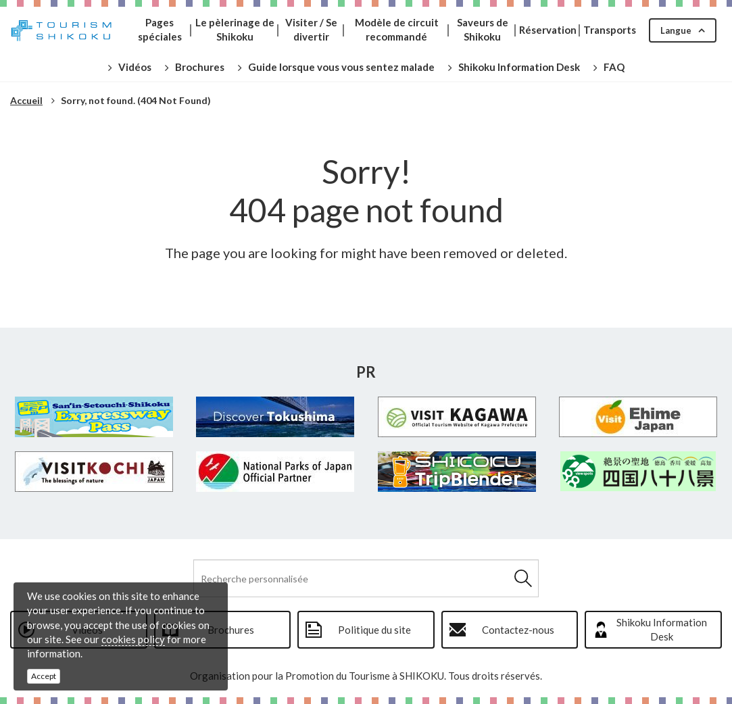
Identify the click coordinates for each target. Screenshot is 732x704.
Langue (675, 30)
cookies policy (133, 639)
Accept (43, 676)
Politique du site (374, 630)
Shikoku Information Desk (661, 629)
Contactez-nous (518, 630)
